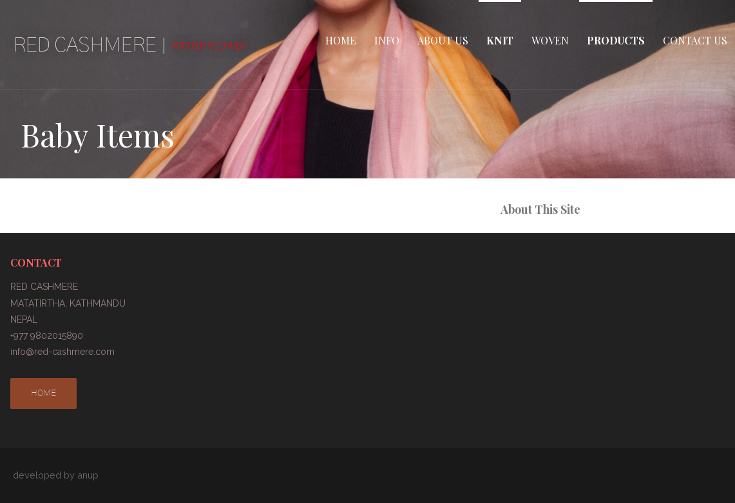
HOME (340, 40)
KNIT (499, 40)
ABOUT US (442, 40)
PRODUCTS (616, 40)
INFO (386, 40)
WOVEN (550, 40)
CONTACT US (695, 40)
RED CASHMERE (84, 45)
